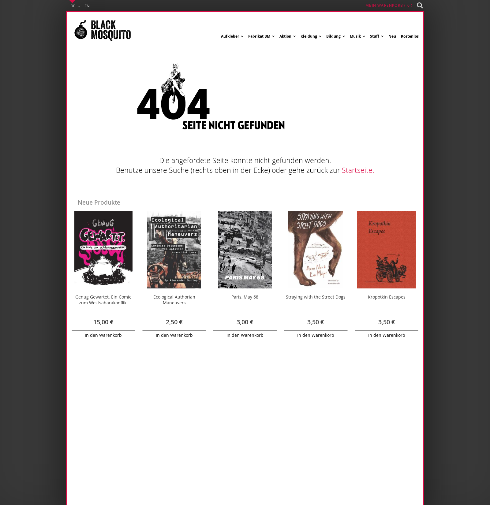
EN (87, 6)
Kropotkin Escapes (387, 297)
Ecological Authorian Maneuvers (174, 300)
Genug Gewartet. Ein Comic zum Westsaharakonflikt (103, 300)
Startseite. (358, 170)
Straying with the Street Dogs (316, 297)
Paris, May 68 (244, 297)
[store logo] (102, 30)
